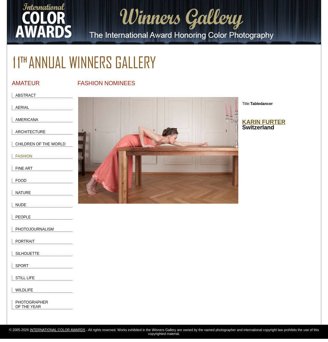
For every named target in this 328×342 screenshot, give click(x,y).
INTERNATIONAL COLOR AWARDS (57, 330)
